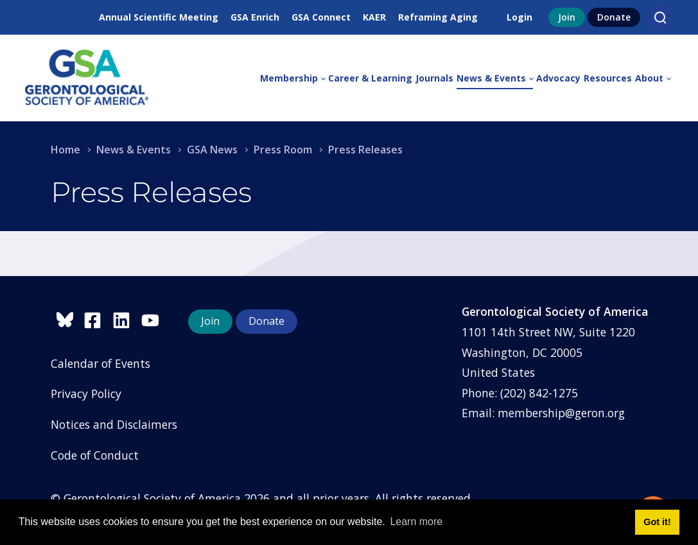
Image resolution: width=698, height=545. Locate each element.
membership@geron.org (561, 412)
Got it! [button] (656, 522)
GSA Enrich (255, 17)
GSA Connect (321, 17)
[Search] (660, 17)
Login (519, 17)
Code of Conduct (95, 455)
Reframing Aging (438, 17)
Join (566, 17)
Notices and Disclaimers (114, 424)
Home (65, 150)
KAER (374, 17)
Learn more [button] (416, 521)
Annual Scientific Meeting (158, 17)
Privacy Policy (86, 393)
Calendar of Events (100, 363)
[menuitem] (294, 78)
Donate (614, 17)
